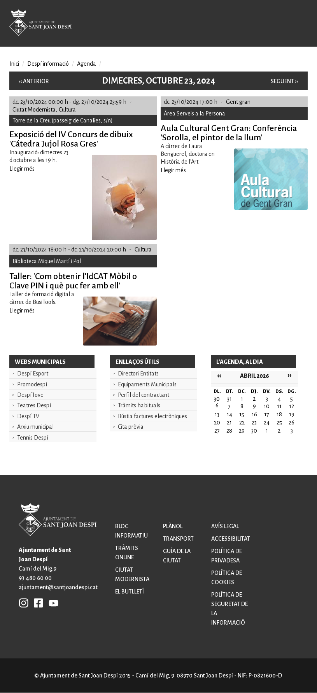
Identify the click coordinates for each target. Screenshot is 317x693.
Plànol (172, 526)
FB (36, 603)
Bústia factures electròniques (152, 416)
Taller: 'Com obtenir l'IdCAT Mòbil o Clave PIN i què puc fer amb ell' (73, 281)
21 (229, 422)
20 (217, 422)
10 (267, 406)
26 (291, 422)
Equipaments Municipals (147, 384)
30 (254, 431)
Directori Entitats (138, 373)
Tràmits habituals (139, 405)
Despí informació (48, 64)
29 (242, 431)
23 (254, 422)
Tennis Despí (32, 438)
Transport (178, 539)
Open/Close (298, 24)
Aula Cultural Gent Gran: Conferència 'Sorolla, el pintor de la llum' (229, 133)
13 (217, 414)
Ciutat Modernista (34, 109)
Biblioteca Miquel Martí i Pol (46, 261)
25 (279, 422)
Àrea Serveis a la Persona (194, 113)
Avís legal (225, 526)
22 (242, 422)
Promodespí (32, 384)
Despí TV (28, 416)
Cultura (67, 109)
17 (266, 414)
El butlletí (129, 591)
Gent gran (238, 102)
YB (51, 603)
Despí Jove (30, 395)
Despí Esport (32, 373)
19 (291, 414)
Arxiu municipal (35, 427)
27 (217, 431)
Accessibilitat (230, 539)
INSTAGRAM (24, 603)
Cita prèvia (131, 427)
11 (279, 406)
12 (291, 406)
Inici (14, 64)
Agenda (86, 64)
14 (229, 414)
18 (279, 414)
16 (254, 414)
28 (229, 431)
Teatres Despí (34, 405)
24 (267, 422)
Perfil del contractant (143, 395)
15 (241, 414)
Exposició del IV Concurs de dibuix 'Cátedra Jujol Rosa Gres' (71, 139)
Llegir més (22, 169)
